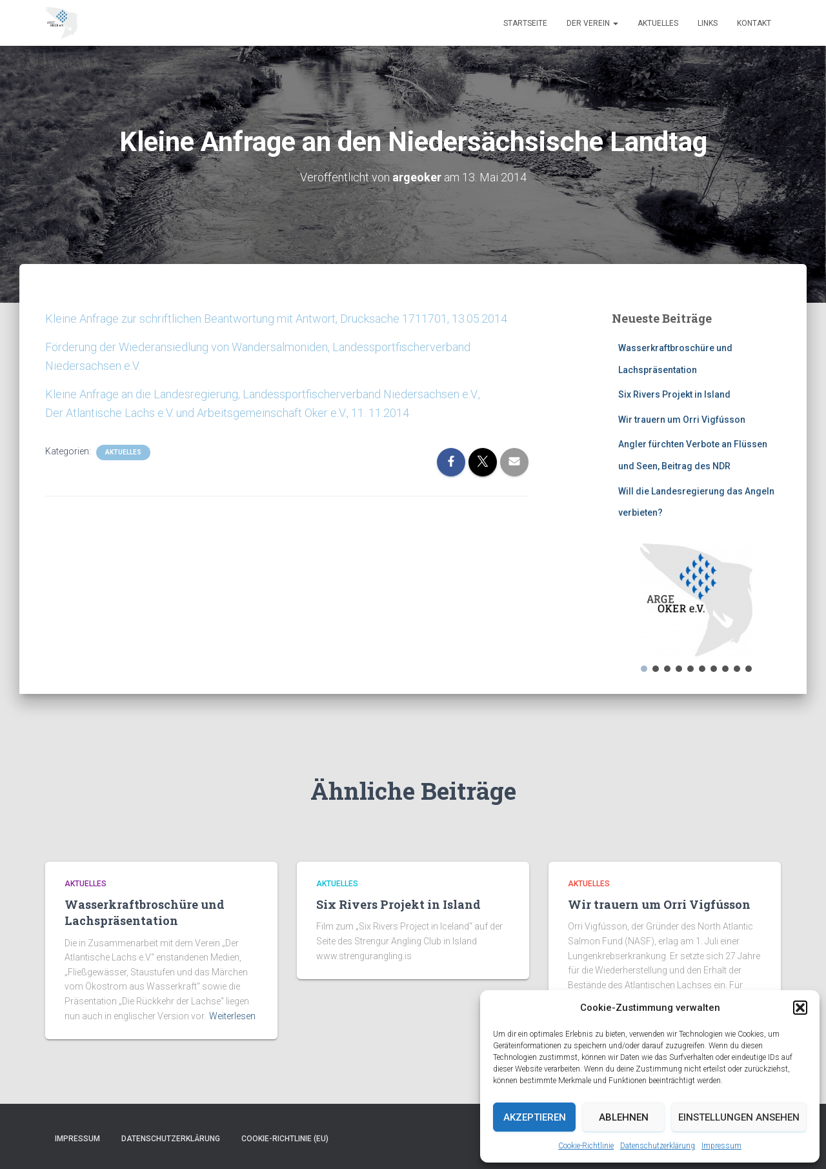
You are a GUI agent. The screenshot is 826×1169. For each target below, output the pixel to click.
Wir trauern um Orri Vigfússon (681, 419)
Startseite (525, 23)
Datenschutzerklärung (657, 1145)
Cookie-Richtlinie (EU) (284, 1138)
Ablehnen (624, 1117)
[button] (800, 1007)
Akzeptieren (534, 1117)
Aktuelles (658, 23)
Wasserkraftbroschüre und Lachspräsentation (145, 912)
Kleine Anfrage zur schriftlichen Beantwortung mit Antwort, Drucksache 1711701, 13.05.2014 (276, 318)
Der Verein (592, 23)
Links (708, 23)
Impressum (721, 1145)
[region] (696, 609)
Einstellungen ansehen (739, 1117)
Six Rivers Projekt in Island (674, 394)
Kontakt (754, 23)
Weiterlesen (232, 1016)
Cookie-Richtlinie (586, 1145)
